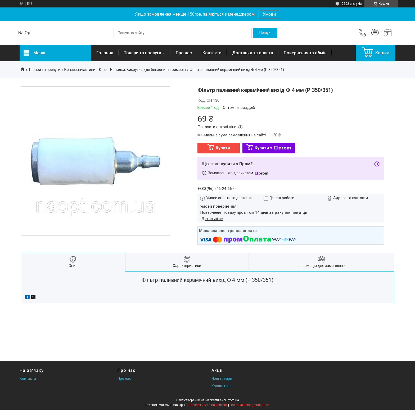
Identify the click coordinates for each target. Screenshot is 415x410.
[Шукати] (265, 33)
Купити (223, 147)
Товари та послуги (142, 52)
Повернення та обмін (305, 52)
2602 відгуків (352, 4)
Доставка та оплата (252, 52)
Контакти (212, 52)
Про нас (184, 52)
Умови (269, 14)
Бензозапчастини (79, 70)
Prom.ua (233, 400)
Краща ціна (221, 386)
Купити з (273, 147)
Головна (104, 52)
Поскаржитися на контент (207, 405)
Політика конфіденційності (250, 405)
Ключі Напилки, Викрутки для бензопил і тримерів (142, 70)
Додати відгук (375, 33)
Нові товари (221, 378)
